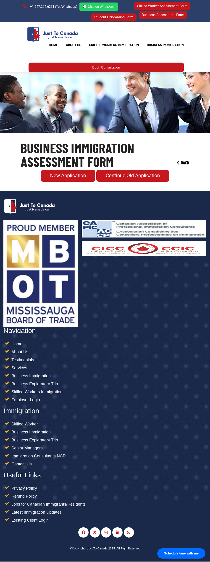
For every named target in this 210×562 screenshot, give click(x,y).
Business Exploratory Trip (34, 384)
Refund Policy (24, 496)
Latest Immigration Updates (36, 512)
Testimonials (22, 360)
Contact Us (21, 464)
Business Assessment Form (163, 15)
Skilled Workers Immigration (37, 392)
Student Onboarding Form (114, 17)
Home (53, 45)
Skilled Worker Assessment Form (162, 6)
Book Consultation (106, 67)
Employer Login (25, 400)
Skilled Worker (24, 424)
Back (183, 163)
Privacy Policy (24, 488)
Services (19, 368)
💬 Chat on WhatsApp (98, 7)
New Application (67, 176)
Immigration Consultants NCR (38, 456)
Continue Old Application (133, 176)
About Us (73, 45)
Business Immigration (165, 45)
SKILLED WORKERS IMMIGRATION (114, 45)
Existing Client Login (30, 520)
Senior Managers (27, 448)
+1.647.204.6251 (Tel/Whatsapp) (50, 7)
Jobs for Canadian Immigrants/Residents (48, 504)
